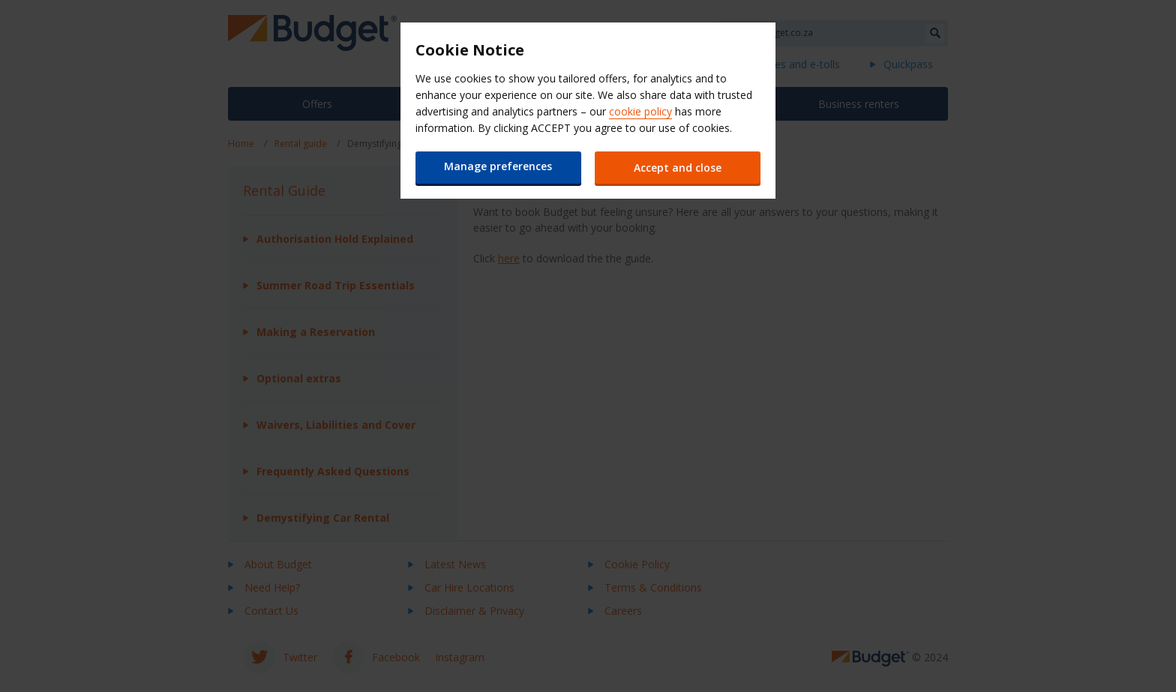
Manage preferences (498, 166)
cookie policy (640, 111)
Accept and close (678, 167)
